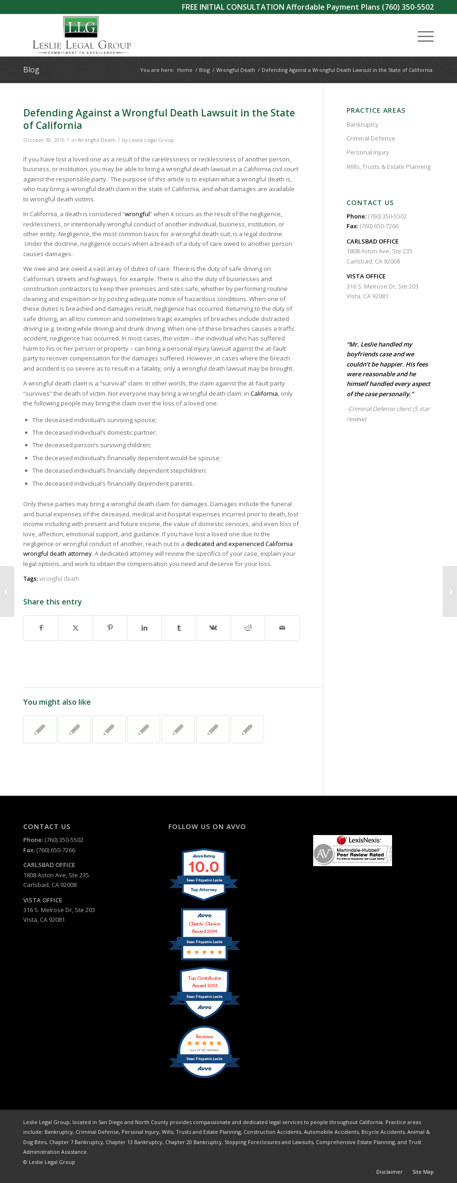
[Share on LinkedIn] (144, 628)
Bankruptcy (363, 124)
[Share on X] (75, 628)
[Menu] (421, 35)
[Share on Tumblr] (179, 628)
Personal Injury (368, 152)
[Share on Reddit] (248, 628)
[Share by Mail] (282, 628)
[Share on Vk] (213, 628)
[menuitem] (421, 35)
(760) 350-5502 (408, 7)
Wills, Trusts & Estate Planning (389, 166)
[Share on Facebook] (41, 628)
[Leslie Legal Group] (80, 35)
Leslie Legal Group (151, 140)
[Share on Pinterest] (110, 628)
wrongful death (59, 578)
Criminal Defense (371, 138)
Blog (31, 69)
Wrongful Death (96, 140)
